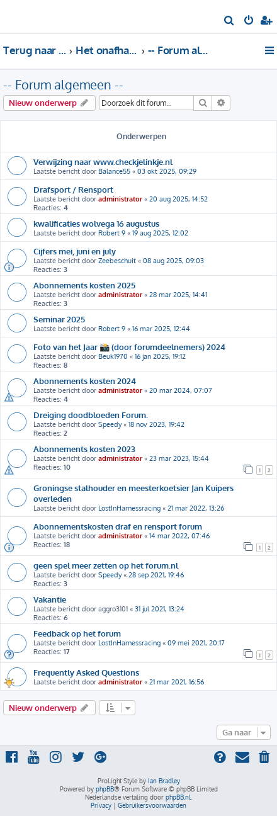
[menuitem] (229, 21)
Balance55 (114, 171)
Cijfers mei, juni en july (74, 251)
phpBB (105, 789)
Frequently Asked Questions (86, 672)
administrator (120, 199)
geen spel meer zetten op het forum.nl (105, 565)
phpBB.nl (178, 797)
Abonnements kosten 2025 (84, 285)
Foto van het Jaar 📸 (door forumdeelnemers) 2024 (129, 346)
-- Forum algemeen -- (63, 84)
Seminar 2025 (59, 319)
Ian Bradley (164, 781)
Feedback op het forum (77, 633)
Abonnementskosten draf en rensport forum (117, 526)
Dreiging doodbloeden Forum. (90, 414)
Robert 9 (111, 233)
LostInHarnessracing (129, 508)
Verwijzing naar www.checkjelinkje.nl (102, 161)
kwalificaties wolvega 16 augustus (96, 223)
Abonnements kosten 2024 (84, 380)
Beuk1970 (113, 356)
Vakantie (49, 599)
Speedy (110, 424)
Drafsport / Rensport (73, 189)
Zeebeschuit (117, 260)
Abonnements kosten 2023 (84, 448)
